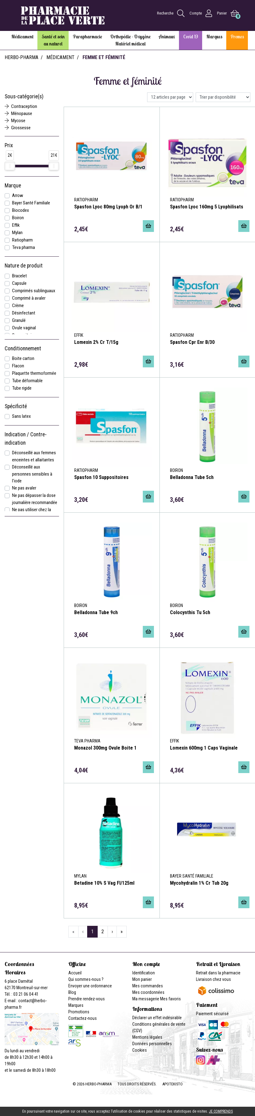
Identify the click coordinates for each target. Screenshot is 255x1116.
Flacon (18, 366)
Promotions (78, 1011)
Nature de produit (24, 266)
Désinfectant (23, 313)
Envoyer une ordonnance (90, 985)
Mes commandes (147, 985)
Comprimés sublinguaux (33, 290)
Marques (75, 1005)
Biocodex (20, 210)
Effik (16, 225)
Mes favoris (170, 998)
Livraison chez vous (213, 979)
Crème (18, 305)
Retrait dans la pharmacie (218, 972)
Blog (72, 992)
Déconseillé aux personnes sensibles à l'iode (32, 474)
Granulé (19, 320)
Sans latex (21, 416)
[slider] (10, 166)
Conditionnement (23, 348)
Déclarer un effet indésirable (157, 1017)
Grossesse (18, 127)
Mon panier (142, 979)
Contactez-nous (82, 1018)
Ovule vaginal (24, 328)
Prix (9, 145)
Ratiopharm (22, 240)
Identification (143, 972)
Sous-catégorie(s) (24, 96)
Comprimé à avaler (28, 298)
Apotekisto (172, 1084)
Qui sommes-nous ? (86, 979)
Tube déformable (27, 380)
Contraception (21, 106)
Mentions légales (147, 1037)
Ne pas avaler (24, 488)
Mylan (17, 232)
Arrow (17, 195)
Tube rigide (22, 388)
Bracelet (19, 276)
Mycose (15, 120)
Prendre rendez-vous (86, 998)
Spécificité (16, 406)
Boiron (18, 217)
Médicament (60, 57)
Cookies (139, 1050)
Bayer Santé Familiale (31, 203)
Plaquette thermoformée (34, 373)
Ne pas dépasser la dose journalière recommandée (34, 499)
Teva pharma (23, 247)
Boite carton (23, 358)
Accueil (75, 972)
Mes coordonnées (148, 992)
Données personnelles (152, 1043)
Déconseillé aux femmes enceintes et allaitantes (34, 456)
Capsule (19, 283)
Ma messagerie (145, 998)
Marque (13, 185)
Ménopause (18, 113)
